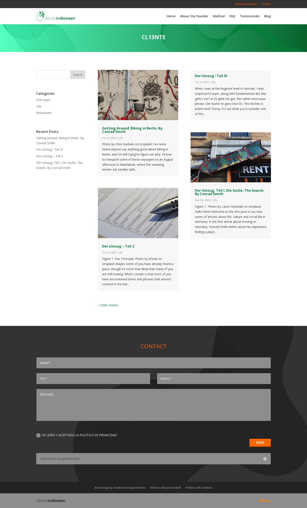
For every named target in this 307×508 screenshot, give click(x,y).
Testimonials (249, 16)
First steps (43, 100)
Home (171, 16)
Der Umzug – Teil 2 (49, 156)
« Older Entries (108, 305)
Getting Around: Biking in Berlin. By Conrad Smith (132, 130)
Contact (266, 4)
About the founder (194, 16)
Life (38, 106)
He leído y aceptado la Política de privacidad (76, 435)
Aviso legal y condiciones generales (120, 487)
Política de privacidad (165, 487)
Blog (267, 16)
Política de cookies (198, 487)
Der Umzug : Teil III (49, 149)
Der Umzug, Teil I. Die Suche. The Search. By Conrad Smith (229, 192)
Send (260, 442)
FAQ (232, 16)
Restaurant (43, 113)
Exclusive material (246, 4)
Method (219, 16)
